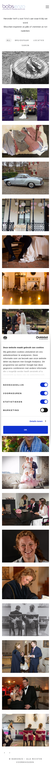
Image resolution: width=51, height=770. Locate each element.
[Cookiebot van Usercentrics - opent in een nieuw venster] (36, 338)
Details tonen (36, 421)
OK (25, 430)
